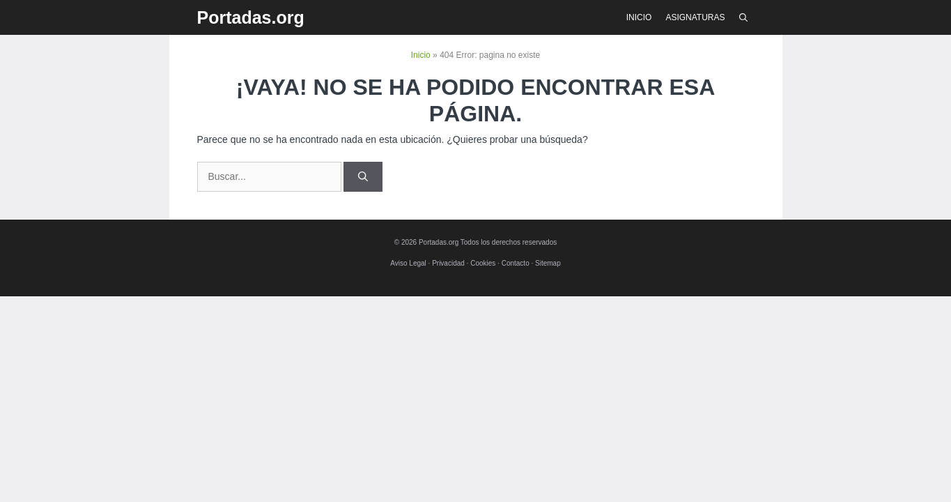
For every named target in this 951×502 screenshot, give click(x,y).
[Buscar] (362, 177)
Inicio (639, 17)
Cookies (482, 263)
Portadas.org (250, 17)
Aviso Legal (408, 263)
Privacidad (448, 263)
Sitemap (548, 263)
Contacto (515, 263)
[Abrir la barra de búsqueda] (743, 17)
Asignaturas (695, 17)
